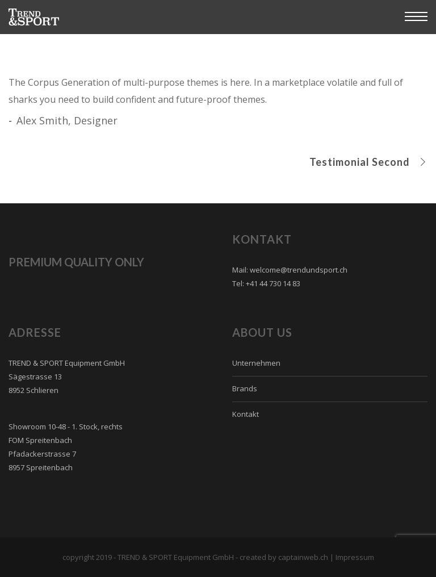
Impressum (355, 557)
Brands (244, 388)
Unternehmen (256, 363)
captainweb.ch (303, 557)
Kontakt (245, 414)
